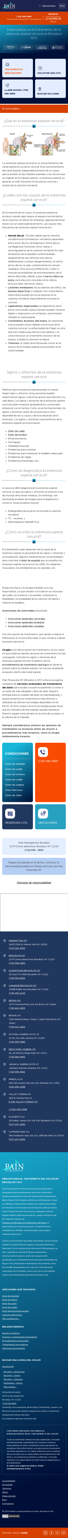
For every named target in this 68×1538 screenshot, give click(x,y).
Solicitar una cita (49, 73)
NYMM (24, 1533)
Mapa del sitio (9, 1496)
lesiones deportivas (19, 291)
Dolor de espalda (15, 764)
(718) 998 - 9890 (34, 850)
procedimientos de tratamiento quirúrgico (25, 664)
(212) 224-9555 (17, 948)
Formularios (8, 1504)
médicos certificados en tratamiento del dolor (24, 1223)
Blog (4, 1500)
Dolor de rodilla (14, 779)
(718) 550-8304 (17, 978)
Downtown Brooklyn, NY (24, 970)
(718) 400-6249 (17, 993)
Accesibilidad (8, 1481)
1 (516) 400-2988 (18, 1109)
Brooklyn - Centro (12, 1376)
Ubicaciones (49, 6)
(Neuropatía (22, 1311)
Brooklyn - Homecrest (14, 1372)
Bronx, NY (15, 1000)
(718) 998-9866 (17, 1072)
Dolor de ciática (9, 1300)
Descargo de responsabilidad (34, 882)
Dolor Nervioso (14, 790)
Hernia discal (16, 235)
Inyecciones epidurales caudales (26, 626)
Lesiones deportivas (12, 1315)
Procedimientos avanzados (15, 1341)
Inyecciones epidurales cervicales (26, 619)
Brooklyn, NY (17, 955)
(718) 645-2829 (17, 1008)
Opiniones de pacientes (13, 1348)
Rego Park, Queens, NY (22, 1049)
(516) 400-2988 (17, 1087)
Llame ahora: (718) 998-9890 (16, 92)
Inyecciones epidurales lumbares (26, 622)
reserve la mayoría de (53, 18)
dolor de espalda (30, 560)
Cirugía (6, 650)
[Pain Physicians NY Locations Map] (34, 912)
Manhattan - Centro (13, 1383)
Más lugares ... (10, 1387)
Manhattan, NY (18, 940)
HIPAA (5, 1492)
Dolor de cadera (14, 785)
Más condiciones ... (11, 1319)
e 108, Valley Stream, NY (23, 1102)
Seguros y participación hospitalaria (19, 1337)
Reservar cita (16, 822)
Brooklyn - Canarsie (13, 1379)
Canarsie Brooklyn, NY (23, 985)
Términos (6, 1489)
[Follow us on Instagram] (45, 1533)
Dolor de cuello (16, 431)
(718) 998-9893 (17, 1057)
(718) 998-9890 (24, 18)
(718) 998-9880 (17, 1042)
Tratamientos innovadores (14, 71)
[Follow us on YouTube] (63, 1533)
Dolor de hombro (17, 435)
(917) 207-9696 (17, 1124)
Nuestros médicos (11, 1333)
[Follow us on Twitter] (57, 1533)
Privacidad (7, 1485)
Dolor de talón (13, 795)
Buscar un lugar (48, 94)
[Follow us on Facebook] (51, 1533)
